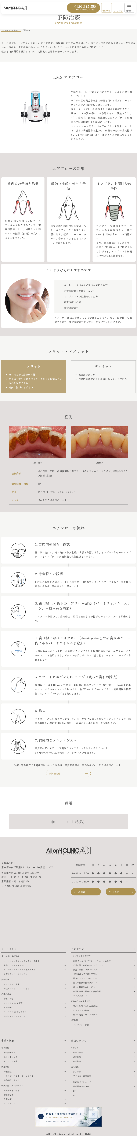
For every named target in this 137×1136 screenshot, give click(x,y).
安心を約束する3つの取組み (85, 1006)
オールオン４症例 (12, 984)
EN (74, 1090)
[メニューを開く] (129, 8)
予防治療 (8, 1099)
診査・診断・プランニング (85, 969)
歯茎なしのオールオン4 (14, 965)
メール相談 (118, 11)
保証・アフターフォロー (15, 1016)
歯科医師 (77, 1057)
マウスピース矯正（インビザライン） (20, 1075)
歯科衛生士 (78, 1061)
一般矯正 (8, 1071)
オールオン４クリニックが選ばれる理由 (21, 961)
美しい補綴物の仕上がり (84, 987)
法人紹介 (77, 1071)
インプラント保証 (81, 1010)
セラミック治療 (11, 1061)
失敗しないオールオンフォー (16, 974)
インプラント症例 (81, 1024)
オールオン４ (9, 949)
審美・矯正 (7, 1040)
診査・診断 (9, 998)
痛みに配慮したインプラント (86, 1014)
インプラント (79, 949)
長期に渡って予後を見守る (85, 974)
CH (74, 1095)
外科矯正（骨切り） (13, 1080)
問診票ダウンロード (82, 1082)
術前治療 (8, 1007)
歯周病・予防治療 (12, 1090)
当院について (79, 1040)
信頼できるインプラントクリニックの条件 (92, 961)
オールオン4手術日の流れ (15, 1011)
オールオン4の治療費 (13, 1003)
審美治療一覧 (10, 1052)
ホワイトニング (11, 1057)
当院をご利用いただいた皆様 (16, 988)
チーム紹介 (78, 1052)
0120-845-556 (85, 7)
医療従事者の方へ (81, 1086)
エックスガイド (80, 995)
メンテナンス (10, 1103)
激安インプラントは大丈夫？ (86, 978)
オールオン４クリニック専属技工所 (19, 969)
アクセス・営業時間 (82, 1075)
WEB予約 (106, 11)
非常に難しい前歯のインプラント (88, 965)
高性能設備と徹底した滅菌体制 (87, 991)
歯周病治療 (54, 773)
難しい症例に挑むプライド (85, 982)
